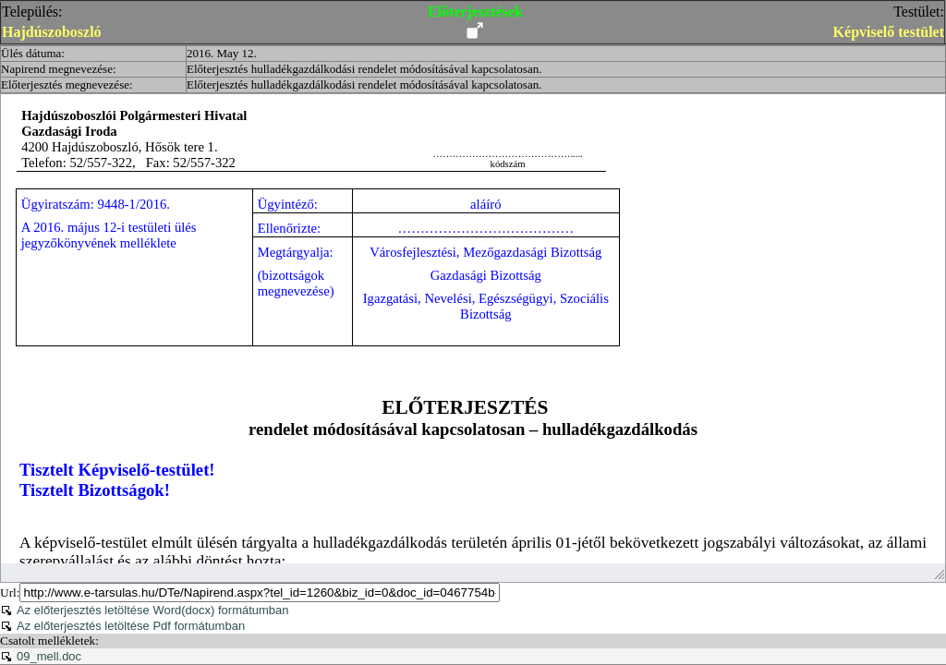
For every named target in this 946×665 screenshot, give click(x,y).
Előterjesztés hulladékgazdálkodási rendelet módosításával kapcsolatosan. (364, 69)
